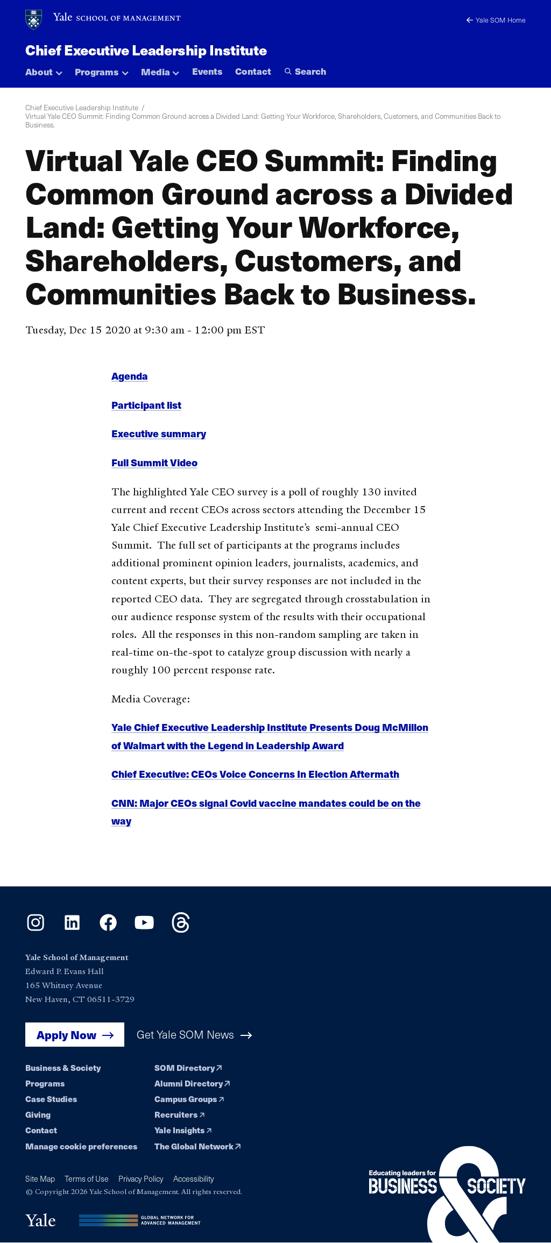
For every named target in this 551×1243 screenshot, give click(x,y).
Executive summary (158, 439)
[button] (43, 68)
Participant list (146, 411)
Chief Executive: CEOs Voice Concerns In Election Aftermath (255, 780)
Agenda (129, 382)
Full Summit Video (154, 468)
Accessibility (193, 1179)
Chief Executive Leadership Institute (145, 49)
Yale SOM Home (496, 19)
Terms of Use (87, 1179)
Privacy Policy (141, 1179)
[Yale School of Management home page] (103, 20)
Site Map (40, 1179)
